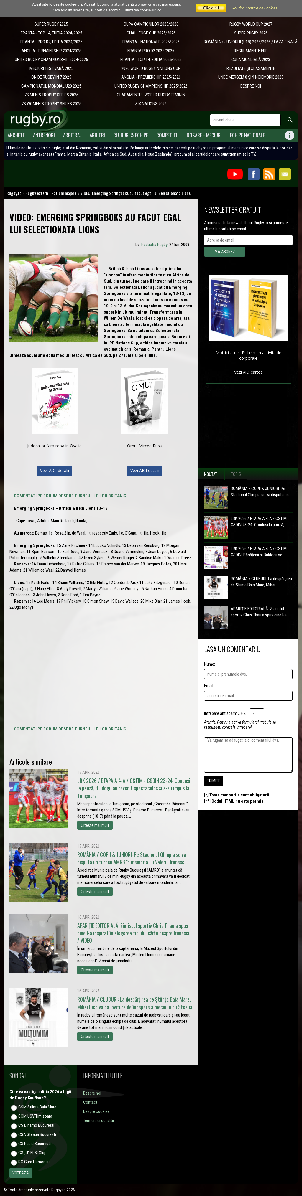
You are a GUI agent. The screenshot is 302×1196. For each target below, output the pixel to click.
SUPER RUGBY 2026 (250, 33)
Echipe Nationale (247, 135)
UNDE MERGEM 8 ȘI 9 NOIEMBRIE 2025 (250, 77)
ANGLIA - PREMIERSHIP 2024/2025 (51, 50)
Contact (90, 1102)
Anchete (16, 135)
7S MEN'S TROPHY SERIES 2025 (51, 95)
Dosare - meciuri (204, 135)
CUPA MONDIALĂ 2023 (250, 59)
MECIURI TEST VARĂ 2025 (51, 68)
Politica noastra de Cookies (254, 8)
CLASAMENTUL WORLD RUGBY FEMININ (151, 95)
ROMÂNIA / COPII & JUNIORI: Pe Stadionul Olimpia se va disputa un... (261, 491)
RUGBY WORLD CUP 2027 (250, 24)
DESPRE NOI (250, 86)
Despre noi (92, 1093)
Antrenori (44, 135)
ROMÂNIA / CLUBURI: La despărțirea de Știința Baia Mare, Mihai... (261, 582)
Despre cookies (96, 1111)
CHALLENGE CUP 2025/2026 (151, 33)
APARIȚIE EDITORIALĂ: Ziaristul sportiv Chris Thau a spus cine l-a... (260, 612)
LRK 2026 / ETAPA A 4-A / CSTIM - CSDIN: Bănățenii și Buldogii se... (260, 551)
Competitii (167, 135)
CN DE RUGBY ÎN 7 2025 (51, 77)
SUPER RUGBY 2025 (51, 24)
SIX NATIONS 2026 (151, 103)
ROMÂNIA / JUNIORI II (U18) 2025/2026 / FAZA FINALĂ (251, 41)
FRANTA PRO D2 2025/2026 (150, 50)
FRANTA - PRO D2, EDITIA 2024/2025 (51, 41)
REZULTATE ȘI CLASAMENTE (250, 68)
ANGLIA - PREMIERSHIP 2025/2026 (151, 77)
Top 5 (236, 474)
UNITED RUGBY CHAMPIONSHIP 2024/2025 (51, 59)
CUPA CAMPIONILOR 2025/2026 (151, 24)
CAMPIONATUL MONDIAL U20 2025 (51, 86)
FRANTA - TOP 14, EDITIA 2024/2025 (51, 33)
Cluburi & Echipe (130, 135)
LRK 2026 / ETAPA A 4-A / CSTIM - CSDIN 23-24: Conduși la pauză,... (260, 521)
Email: (209, 685)
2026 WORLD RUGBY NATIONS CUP (150, 68)
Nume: (209, 664)
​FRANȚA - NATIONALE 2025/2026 (151, 41)
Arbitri (97, 135)
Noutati (211, 474)
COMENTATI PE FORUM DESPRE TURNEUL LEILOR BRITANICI (70, 496)
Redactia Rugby (154, 244)
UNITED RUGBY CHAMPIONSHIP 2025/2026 (151, 86)
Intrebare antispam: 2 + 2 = (226, 713)
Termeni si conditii (98, 1120)
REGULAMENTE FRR (251, 50)
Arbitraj (72, 135)
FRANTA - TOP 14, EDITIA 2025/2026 (151, 59)
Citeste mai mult (95, 825)
